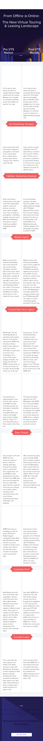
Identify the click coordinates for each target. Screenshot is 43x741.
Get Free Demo (21, 734)
